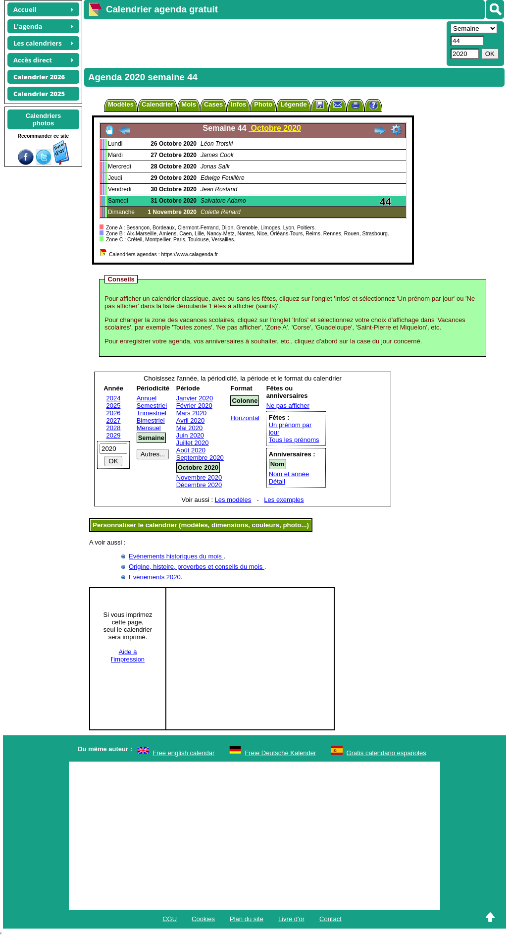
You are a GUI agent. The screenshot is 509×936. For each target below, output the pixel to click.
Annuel (146, 398)
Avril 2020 (190, 420)
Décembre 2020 (199, 485)
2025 (113, 405)
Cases (213, 104)
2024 (113, 398)
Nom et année (289, 474)
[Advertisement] (264, 42)
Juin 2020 (190, 435)
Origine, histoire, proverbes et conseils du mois (196, 566)
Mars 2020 (191, 413)
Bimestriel (151, 420)
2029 (113, 435)
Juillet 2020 (192, 442)
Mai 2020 (189, 428)
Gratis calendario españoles (386, 753)
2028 (113, 428)
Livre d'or (291, 919)
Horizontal (244, 418)
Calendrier (157, 104)
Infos (238, 104)
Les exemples (284, 499)
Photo (263, 104)
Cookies (203, 919)
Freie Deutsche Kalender (280, 753)
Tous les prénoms (294, 439)
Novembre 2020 (199, 477)
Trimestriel (151, 413)
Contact (330, 919)
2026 (113, 413)
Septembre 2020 (200, 457)
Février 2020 (194, 405)
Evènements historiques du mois (176, 556)
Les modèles (233, 499)
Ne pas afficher (287, 405)
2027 (113, 420)
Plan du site (246, 919)
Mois (188, 104)
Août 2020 (190, 450)
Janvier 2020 (194, 398)
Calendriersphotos (43, 119)
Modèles (121, 104)
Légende (293, 104)
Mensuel (149, 428)
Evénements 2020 (155, 577)
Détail (277, 481)
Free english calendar (183, 753)
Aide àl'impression (128, 655)
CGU (169, 919)
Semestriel (152, 405)
